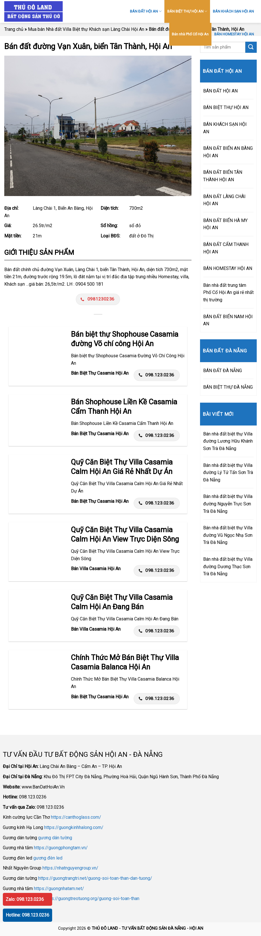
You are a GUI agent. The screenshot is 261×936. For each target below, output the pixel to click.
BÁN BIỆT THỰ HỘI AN (187, 11)
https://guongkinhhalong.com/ (73, 827)
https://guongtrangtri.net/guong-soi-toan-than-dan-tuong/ (95, 878)
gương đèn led (47, 858)
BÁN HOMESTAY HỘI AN (234, 34)
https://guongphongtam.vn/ (61, 847)
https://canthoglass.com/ (76, 817)
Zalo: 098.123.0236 (25, 899)
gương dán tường (55, 837)
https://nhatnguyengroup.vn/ (70, 868)
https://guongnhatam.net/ (59, 888)
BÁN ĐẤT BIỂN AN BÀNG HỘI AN (228, 152)
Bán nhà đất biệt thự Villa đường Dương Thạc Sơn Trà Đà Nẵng (227, 566)
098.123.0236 (156, 375)
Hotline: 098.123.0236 (27, 915)
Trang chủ (13, 29)
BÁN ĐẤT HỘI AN (146, 11)
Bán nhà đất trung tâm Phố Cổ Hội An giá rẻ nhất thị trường (228, 292)
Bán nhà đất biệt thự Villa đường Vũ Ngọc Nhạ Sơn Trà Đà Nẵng (227, 535)
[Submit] (251, 47)
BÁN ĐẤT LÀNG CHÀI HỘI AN (224, 200)
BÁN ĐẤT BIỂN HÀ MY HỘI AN (225, 224)
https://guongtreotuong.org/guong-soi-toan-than (91, 898)
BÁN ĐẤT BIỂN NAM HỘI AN (228, 320)
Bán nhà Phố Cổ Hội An (190, 34)
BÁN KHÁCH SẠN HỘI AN (233, 11)
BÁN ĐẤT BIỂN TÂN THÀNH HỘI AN (222, 176)
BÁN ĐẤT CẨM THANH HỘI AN (225, 248)
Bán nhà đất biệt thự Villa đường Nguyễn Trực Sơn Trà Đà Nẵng (227, 504)
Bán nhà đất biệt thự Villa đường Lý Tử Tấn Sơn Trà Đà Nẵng (228, 473)
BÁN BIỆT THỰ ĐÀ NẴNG (228, 387)
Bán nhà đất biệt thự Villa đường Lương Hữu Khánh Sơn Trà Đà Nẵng (228, 441)
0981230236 (97, 299)
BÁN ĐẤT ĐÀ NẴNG (222, 370)
